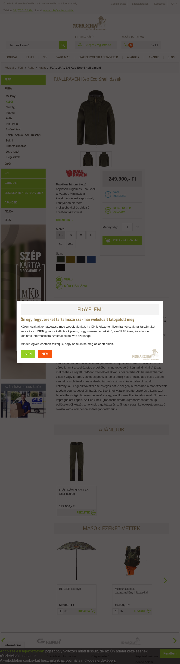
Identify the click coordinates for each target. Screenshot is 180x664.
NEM (45, 354)
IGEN (28, 354)
